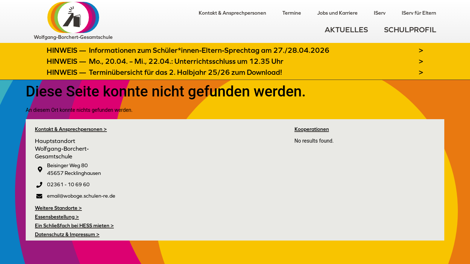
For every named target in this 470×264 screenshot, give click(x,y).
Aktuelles (346, 29)
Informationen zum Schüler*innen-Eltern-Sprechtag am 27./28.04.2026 (209, 50)
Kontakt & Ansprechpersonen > (71, 129)
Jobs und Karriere (337, 13)
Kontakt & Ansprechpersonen (232, 13)
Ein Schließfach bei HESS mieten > (74, 225)
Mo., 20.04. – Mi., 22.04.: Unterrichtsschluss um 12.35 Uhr (186, 61)
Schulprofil (410, 29)
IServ (380, 13)
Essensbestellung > (57, 217)
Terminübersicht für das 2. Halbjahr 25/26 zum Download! (185, 72)
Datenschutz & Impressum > (67, 234)
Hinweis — (67, 50)
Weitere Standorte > (58, 208)
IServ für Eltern (419, 13)
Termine (291, 13)
